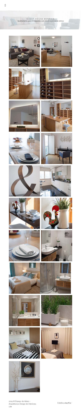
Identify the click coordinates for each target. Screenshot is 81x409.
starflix (68, 403)
